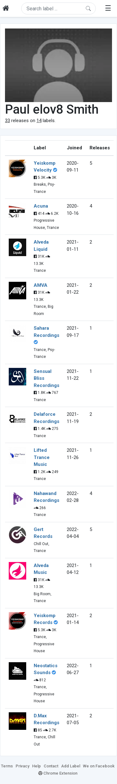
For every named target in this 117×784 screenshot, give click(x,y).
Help (36, 766)
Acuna (41, 206)
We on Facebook (99, 766)
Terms (7, 766)
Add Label (70, 766)
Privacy (22, 766)
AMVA (40, 285)
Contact (51, 766)
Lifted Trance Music (42, 457)
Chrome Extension (57, 773)
